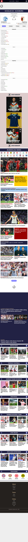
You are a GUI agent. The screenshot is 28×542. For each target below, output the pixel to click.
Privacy (14, 521)
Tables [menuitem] (17, 1)
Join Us (14, 514)
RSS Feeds (14, 529)
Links (14, 531)
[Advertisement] (14, 16)
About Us (14, 511)
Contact (14, 513)
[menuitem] (2, 1)
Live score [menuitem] (12, 1)
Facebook (14, 528)
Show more (14, 293)
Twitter (14, 526)
